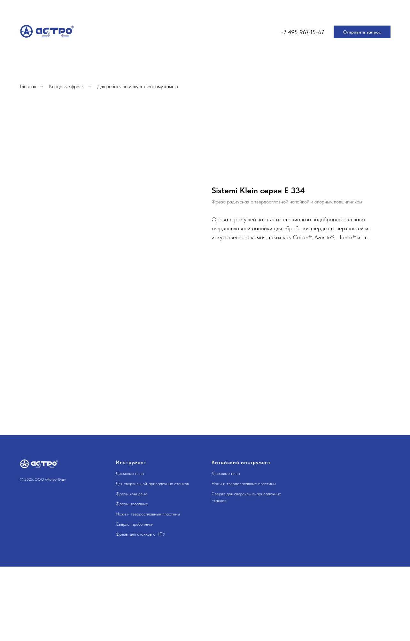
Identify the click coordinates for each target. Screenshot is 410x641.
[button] (362, 32)
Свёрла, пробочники (134, 524)
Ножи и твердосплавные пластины (148, 513)
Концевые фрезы (66, 86)
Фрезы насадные (132, 503)
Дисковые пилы (130, 473)
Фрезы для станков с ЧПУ (140, 534)
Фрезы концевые (131, 493)
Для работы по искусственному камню (137, 86)
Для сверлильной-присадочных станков (152, 483)
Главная (28, 86)
